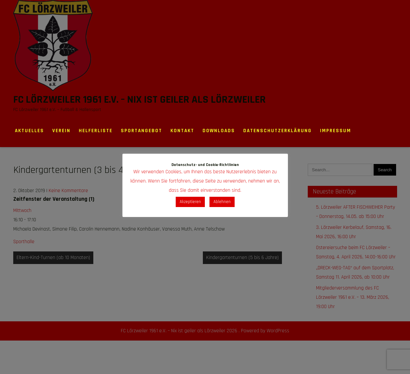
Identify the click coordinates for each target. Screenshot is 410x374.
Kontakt (182, 131)
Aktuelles (29, 131)
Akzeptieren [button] (190, 201)
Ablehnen (222, 201)
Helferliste (96, 131)
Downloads (219, 131)
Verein (61, 131)
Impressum (335, 131)
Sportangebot (141, 131)
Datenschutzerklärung (277, 131)
